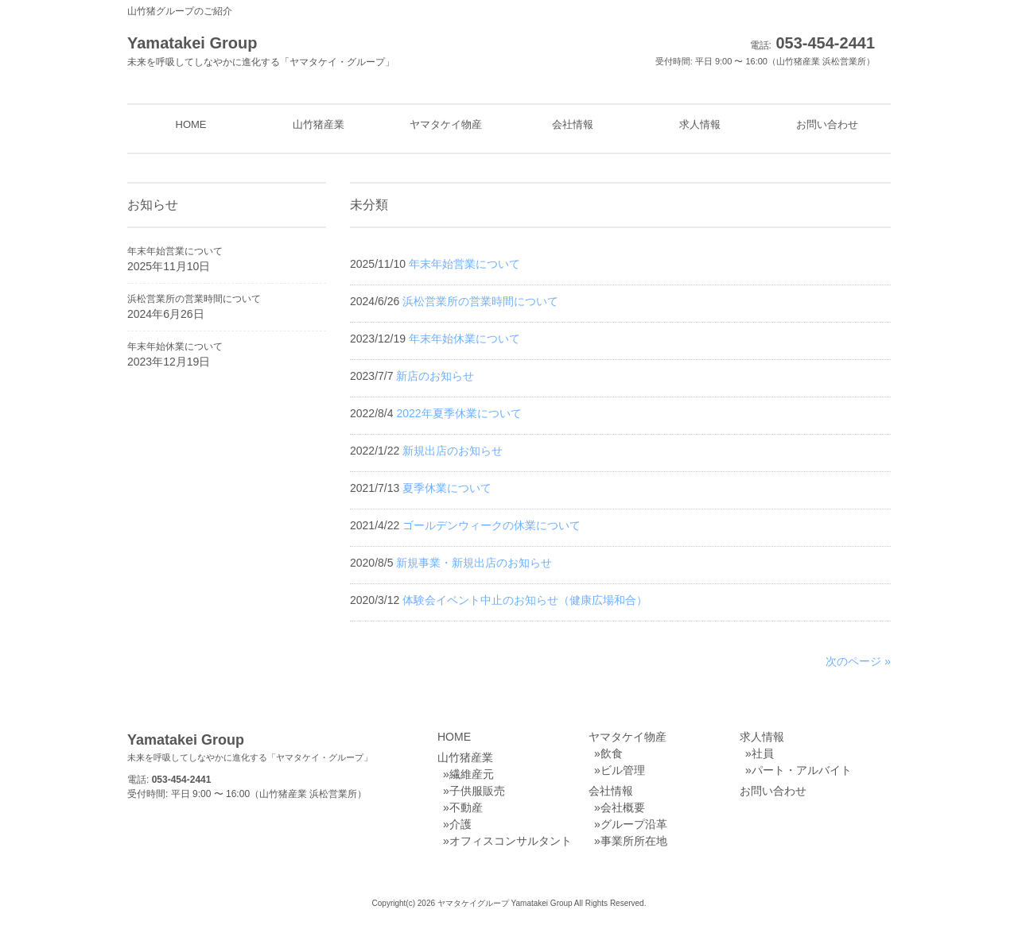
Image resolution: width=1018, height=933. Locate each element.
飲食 (611, 753)
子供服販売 (477, 790)
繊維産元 (471, 774)
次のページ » (858, 661)
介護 (460, 824)
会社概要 (622, 807)
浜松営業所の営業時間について (194, 298)
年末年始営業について (175, 251)
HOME (454, 736)
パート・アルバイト (802, 770)
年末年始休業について (175, 346)
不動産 (466, 807)
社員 (763, 753)
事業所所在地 (633, 840)
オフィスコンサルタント (510, 840)
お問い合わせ (773, 790)
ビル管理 (622, 770)
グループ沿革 (633, 824)
